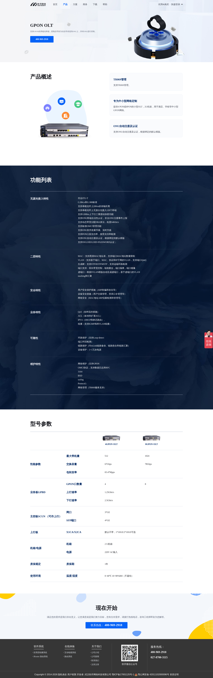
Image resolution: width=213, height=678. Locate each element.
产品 (65, 4)
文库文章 (94, 664)
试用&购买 (163, 4)
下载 (95, 4)
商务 (85, 4)
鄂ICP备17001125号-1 (123, 674)
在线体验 (70, 646)
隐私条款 (62, 674)
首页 (55, 4)
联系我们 (94, 660)
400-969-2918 (42, 39)
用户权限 (71, 674)
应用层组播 (39, 652)
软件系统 (39, 646)
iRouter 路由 (40, 656)
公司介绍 (94, 652)
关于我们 (97, 646)
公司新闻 (94, 656)
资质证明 (174, 674)
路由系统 (67, 656)
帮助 (105, 4)
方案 (75, 4)
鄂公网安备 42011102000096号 (153, 674)
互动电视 (69, 652)
